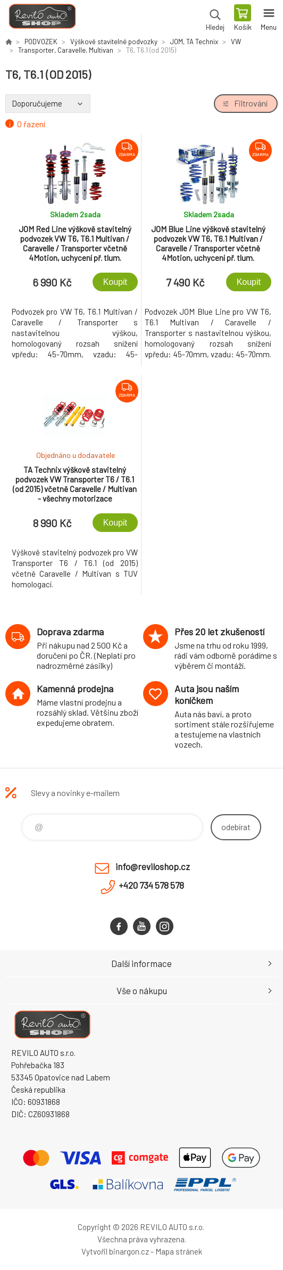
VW (236, 41)
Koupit (115, 281)
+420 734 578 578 (151, 885)
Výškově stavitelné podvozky (113, 41)
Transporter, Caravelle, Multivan (65, 50)
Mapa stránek (178, 1251)
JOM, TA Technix (194, 41)
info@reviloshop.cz (152, 866)
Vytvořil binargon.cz (115, 1251)
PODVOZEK (40, 41)
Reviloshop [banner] (41, 18)
